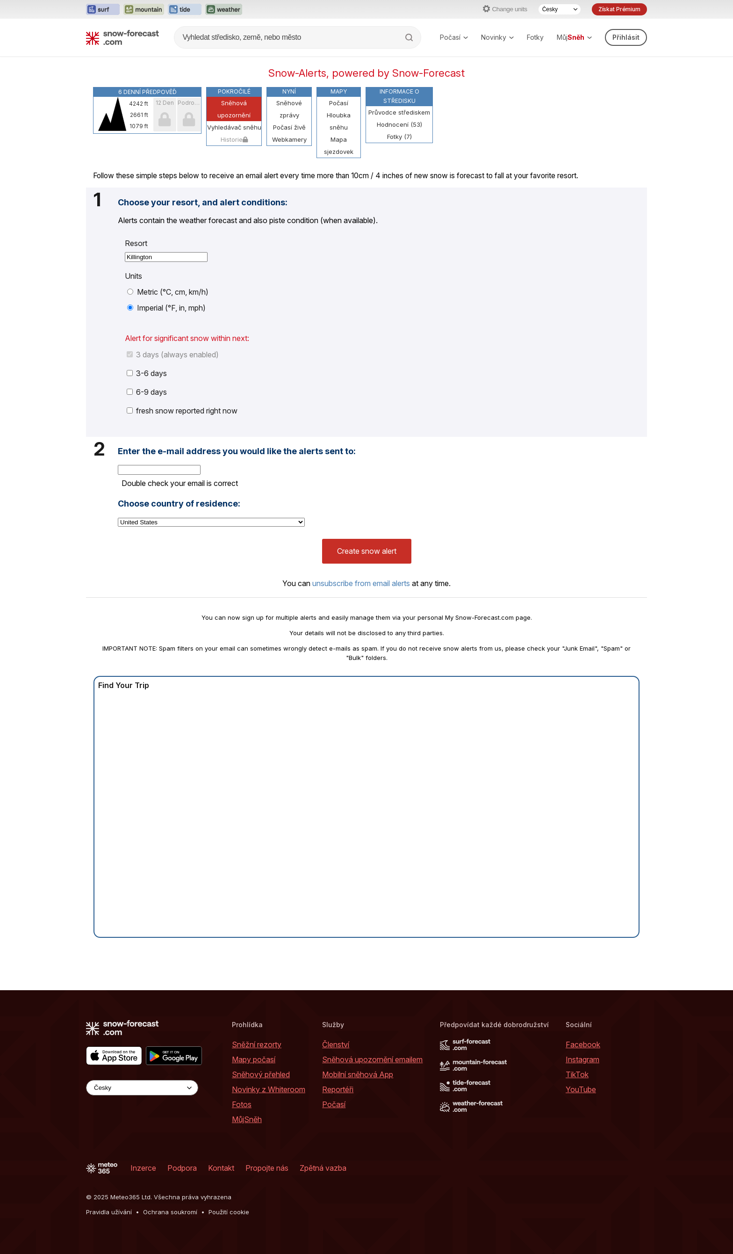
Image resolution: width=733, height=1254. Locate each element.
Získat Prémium (619, 9)
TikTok (577, 1074)
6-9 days (147, 392)
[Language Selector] (560, 9)
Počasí (454, 37)
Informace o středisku (399, 96)
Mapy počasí (253, 1059)
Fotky (535, 37)
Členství (335, 1044)
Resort (136, 243)
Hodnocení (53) (399, 124)
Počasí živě (289, 127)
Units (133, 276)
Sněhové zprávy (289, 109)
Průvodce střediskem (399, 112)
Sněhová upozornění (234, 109)
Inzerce (143, 1168)
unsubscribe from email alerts (361, 583)
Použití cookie (228, 1212)
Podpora (182, 1168)
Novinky (497, 37)
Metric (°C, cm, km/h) (167, 292)
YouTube (581, 1089)
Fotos (242, 1104)
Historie (234, 139)
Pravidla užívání (109, 1212)
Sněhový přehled (261, 1074)
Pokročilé (234, 91)
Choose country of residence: (179, 503)
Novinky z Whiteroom (268, 1089)
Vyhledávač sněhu (234, 127)
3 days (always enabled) (173, 354)
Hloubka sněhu (339, 121)
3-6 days (147, 373)
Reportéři (337, 1089)
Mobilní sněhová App (357, 1074)
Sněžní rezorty (256, 1044)
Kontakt (221, 1168)
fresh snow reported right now (182, 410)
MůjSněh (247, 1119)
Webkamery (289, 139)
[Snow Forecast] (122, 37)
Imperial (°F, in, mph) (166, 307)
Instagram (582, 1059)
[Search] (410, 37)
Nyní (289, 91)
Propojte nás (266, 1168)
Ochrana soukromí (170, 1212)
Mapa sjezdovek (338, 145)
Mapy (339, 91)
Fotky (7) (399, 136)
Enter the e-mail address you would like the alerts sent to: (237, 451)
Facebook (583, 1044)
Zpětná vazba (323, 1168)
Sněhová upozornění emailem (372, 1059)
